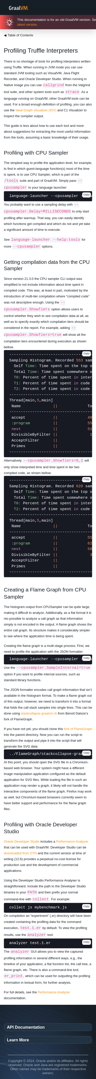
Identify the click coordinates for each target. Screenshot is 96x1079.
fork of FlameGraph (78, 729)
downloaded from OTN (20, 853)
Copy (86, 194)
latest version (27, 24)
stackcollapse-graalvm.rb (39, 713)
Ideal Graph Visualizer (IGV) (36, 110)
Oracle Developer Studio (21, 841)
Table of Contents (18, 35)
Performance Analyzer (72, 841)
